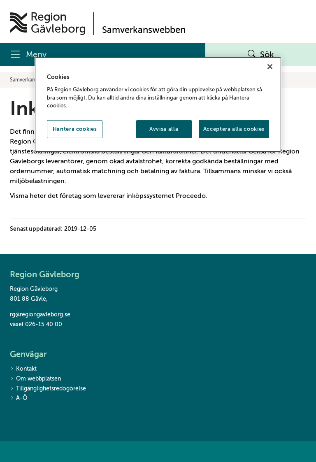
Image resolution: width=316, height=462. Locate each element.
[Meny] (102, 54)
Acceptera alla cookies (234, 128)
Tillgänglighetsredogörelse (48, 388)
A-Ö (18, 398)
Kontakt (23, 369)
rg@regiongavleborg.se (40, 314)
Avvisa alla (163, 128)
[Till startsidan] (47, 23)
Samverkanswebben (33, 80)
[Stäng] (270, 67)
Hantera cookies (75, 128)
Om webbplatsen (35, 379)
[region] (158, 104)
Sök (261, 55)
